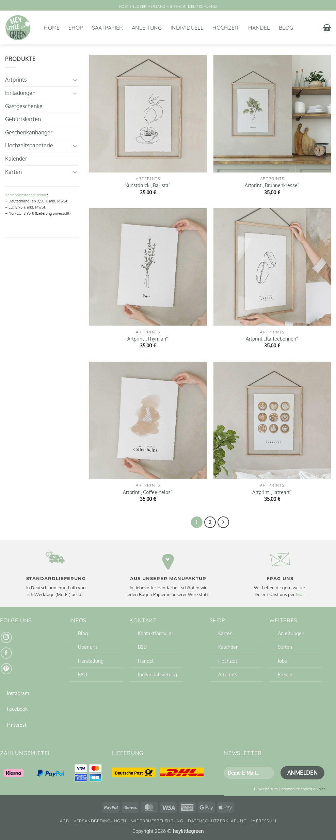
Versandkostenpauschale (26, 194)
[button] (327, 27)
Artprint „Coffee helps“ (148, 492)
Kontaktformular (155, 633)
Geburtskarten (23, 119)
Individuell (187, 27)
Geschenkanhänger (28, 132)
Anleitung (147, 27)
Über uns (88, 647)
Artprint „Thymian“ (147, 338)
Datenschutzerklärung (217, 820)
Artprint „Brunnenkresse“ (272, 185)
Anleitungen (291, 633)
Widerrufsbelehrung (157, 820)
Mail (300, 594)
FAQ (82, 674)
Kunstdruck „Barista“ (148, 185)
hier (322, 788)
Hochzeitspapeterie (29, 145)
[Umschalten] (75, 80)
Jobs (282, 661)
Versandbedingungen (100, 820)
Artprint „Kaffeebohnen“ (272, 338)
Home (52, 27)
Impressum (263, 820)
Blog (286, 27)
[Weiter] (223, 522)
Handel (259, 27)
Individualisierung (157, 674)
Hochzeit (225, 27)
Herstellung (90, 661)
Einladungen (20, 92)
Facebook (17, 709)
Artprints (16, 79)
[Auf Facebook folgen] (6, 653)
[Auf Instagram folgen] (6, 637)
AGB (64, 820)
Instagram (18, 693)
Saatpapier (107, 27)
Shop (75, 27)
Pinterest (17, 725)
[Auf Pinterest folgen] (6, 668)
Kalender (16, 158)
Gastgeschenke (24, 106)
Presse (285, 674)
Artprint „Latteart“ (272, 492)
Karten (13, 171)
